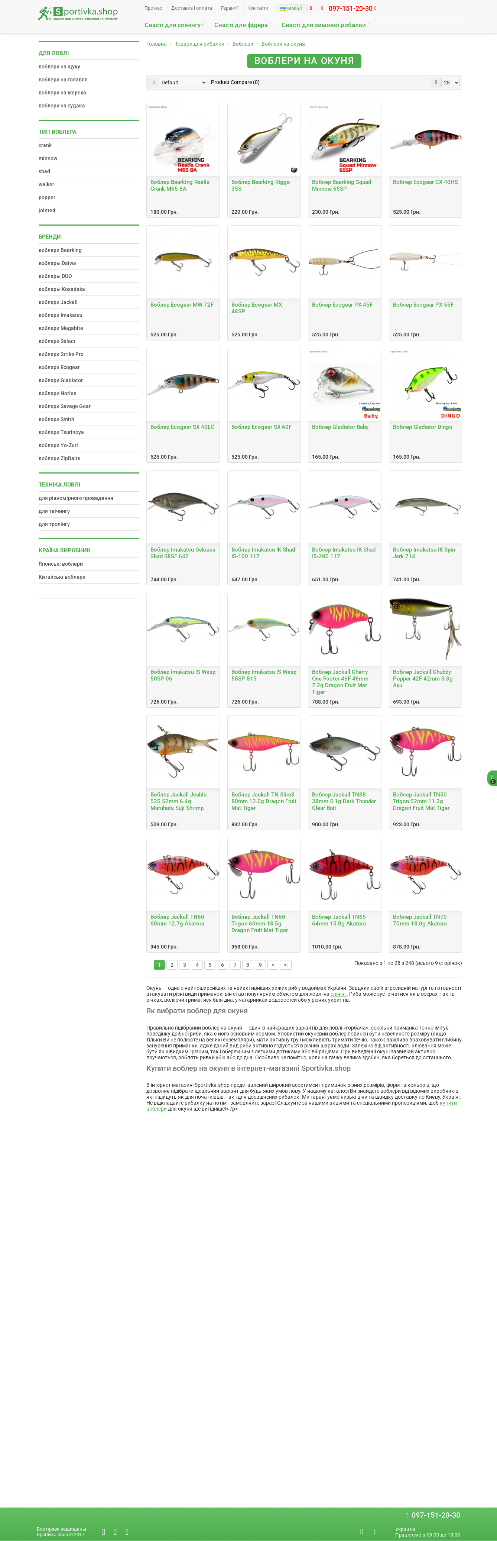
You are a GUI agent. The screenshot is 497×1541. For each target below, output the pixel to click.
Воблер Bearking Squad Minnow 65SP (341, 185)
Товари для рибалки (199, 44)
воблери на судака (62, 106)
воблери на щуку (59, 67)
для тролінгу (54, 524)
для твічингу (54, 511)
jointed (47, 210)
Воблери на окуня (283, 44)
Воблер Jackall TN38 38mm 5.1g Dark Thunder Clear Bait (344, 801)
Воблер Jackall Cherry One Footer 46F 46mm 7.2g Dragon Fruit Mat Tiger (340, 682)
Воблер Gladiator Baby (340, 427)
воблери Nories (57, 393)
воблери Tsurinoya (61, 432)
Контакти (258, 8)
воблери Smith (56, 419)
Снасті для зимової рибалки (324, 25)
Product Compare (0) (235, 82)
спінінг (339, 994)
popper (47, 197)
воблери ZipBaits (59, 458)
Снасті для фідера (241, 25)
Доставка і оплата (191, 8)
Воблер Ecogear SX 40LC (182, 427)
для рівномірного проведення (76, 498)
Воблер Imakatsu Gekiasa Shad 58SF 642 (182, 553)
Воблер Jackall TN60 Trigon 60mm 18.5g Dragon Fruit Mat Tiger (259, 924)
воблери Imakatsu (60, 315)
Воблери (243, 44)
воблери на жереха (62, 93)
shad (44, 171)
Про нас (153, 8)
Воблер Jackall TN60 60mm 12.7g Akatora (177, 920)
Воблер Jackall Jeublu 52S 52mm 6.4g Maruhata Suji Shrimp (178, 801)
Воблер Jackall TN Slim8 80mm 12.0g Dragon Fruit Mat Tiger (263, 801)
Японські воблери (61, 564)
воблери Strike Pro (61, 354)
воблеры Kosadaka (62, 289)
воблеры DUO (55, 276)
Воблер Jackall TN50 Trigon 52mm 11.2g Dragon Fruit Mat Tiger (421, 801)
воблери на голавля (63, 80)
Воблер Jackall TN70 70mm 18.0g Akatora (420, 920)
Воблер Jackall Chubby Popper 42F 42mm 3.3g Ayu (423, 679)
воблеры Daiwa (57, 263)
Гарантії (229, 8)
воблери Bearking (60, 250)
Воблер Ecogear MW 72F (182, 304)
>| (286, 965)
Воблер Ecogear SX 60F (261, 427)
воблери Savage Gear (65, 406)
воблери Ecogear (59, 367)
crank (45, 145)
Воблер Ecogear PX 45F (342, 304)
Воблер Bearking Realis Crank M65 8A (179, 185)
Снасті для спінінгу (172, 25)
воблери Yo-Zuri (58, 445)
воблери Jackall (58, 302)
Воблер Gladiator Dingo (422, 427)
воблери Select (57, 341)
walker (46, 184)
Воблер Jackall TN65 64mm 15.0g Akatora (339, 920)
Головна (156, 44)
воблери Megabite (61, 328)
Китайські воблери (62, 577)
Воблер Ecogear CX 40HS (425, 182)
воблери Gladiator (61, 380)
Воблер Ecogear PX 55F (423, 304)
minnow (48, 158)
